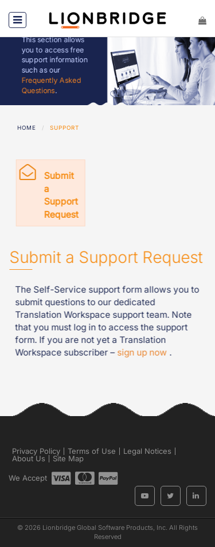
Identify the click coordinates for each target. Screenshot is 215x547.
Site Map (68, 458)
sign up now (144, 352)
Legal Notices (147, 451)
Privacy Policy (36, 451)
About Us (28, 458)
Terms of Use (92, 451)
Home (26, 128)
